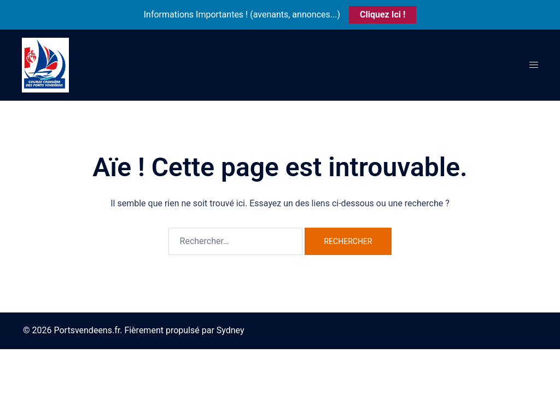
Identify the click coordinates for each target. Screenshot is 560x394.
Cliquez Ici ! (382, 14)
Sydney (230, 330)
